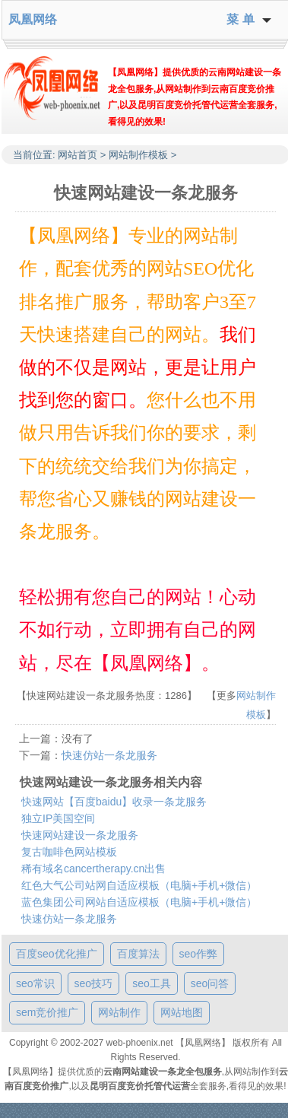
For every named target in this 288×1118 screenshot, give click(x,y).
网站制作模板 (138, 154)
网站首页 (77, 154)
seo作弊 (198, 954)
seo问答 (210, 983)
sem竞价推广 (47, 1012)
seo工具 (151, 983)
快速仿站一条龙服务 (109, 755)
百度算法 (138, 954)
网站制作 (119, 1012)
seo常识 (35, 983)
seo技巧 (93, 983)
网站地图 (181, 1012)
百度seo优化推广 (56, 954)
